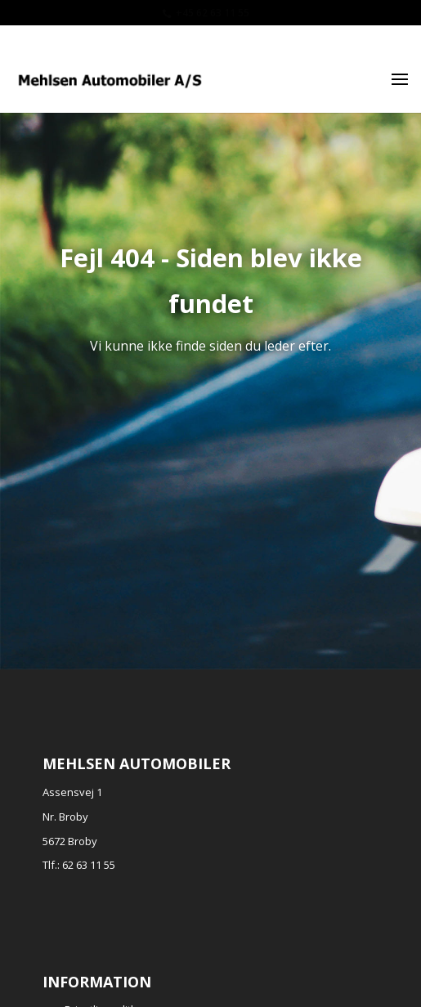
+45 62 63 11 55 (212, 13)
